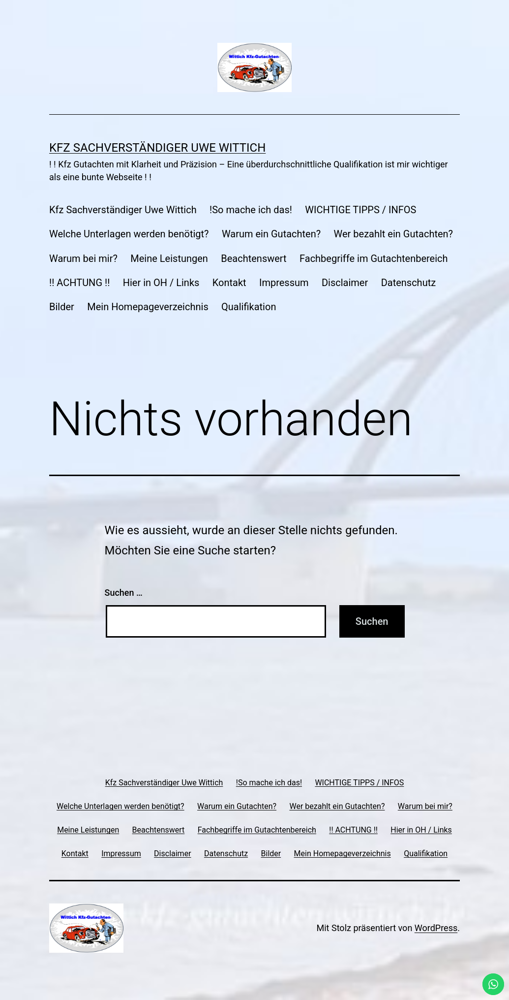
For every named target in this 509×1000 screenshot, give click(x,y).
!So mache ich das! (251, 210)
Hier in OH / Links (161, 283)
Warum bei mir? (83, 258)
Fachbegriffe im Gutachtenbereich (373, 258)
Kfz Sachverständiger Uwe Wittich (157, 148)
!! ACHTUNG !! (79, 283)
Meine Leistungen (169, 258)
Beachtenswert (253, 258)
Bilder (61, 307)
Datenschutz (408, 283)
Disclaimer (345, 283)
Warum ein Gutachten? (271, 234)
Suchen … (124, 592)
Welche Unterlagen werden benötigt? (129, 234)
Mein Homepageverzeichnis (147, 307)
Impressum (284, 283)
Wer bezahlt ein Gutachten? (393, 234)
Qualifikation (248, 307)
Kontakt (229, 283)
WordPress (436, 928)
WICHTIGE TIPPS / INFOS (360, 210)
